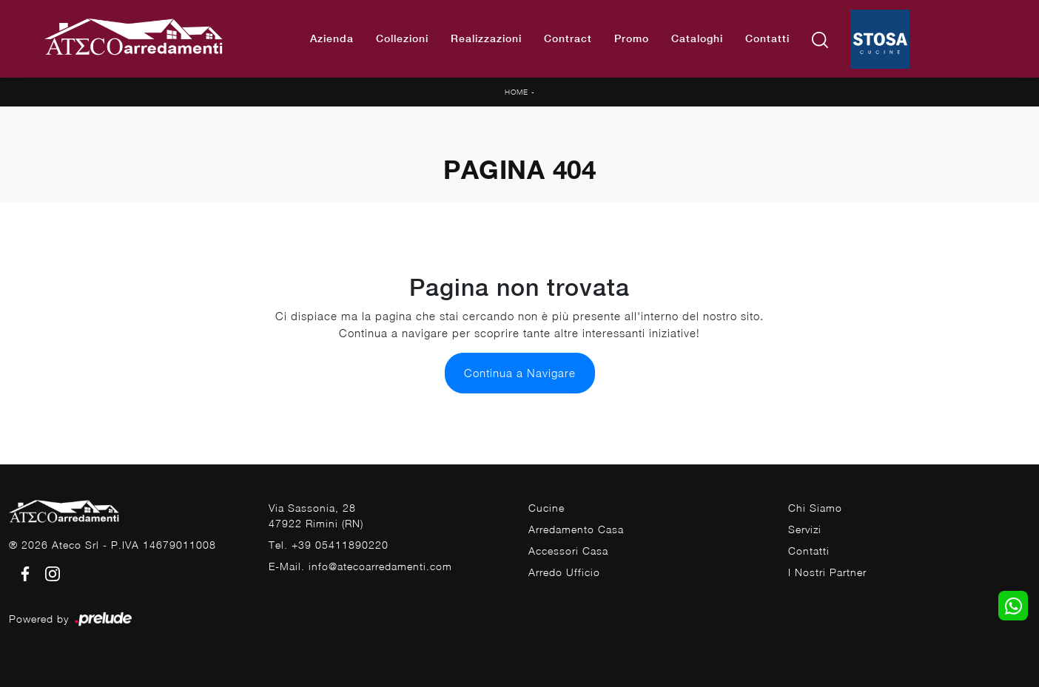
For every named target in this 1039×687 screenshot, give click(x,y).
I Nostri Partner (827, 572)
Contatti (767, 38)
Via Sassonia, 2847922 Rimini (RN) (316, 515)
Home (516, 91)
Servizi (804, 529)
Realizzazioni (486, 38)
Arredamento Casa (576, 529)
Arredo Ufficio (564, 572)
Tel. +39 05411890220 (329, 544)
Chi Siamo (815, 507)
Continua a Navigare (520, 372)
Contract (568, 38)
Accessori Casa (568, 550)
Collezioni (402, 38)
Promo (631, 38)
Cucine (546, 507)
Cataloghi (697, 38)
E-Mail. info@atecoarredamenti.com (360, 566)
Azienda (332, 38)
